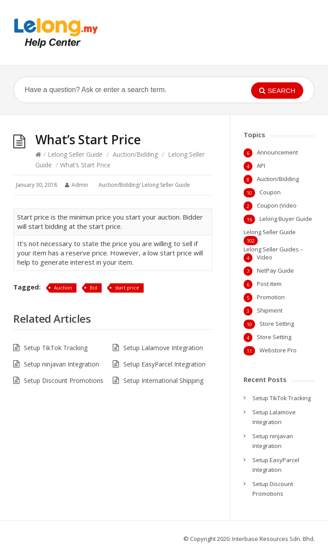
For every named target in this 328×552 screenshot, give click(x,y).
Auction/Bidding (135, 154)
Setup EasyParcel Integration (164, 364)
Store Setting (276, 324)
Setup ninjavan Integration (61, 364)
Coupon (270, 192)
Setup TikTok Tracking (56, 348)
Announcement (277, 152)
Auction (63, 287)
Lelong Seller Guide (75, 154)
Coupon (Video (277, 205)
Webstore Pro (278, 350)
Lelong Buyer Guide (285, 219)
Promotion (271, 297)
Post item (269, 284)
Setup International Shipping (163, 380)
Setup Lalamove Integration (163, 348)
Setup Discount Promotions (63, 380)
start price (127, 287)
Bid (93, 287)
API (261, 166)
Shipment (269, 310)
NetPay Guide (275, 270)
